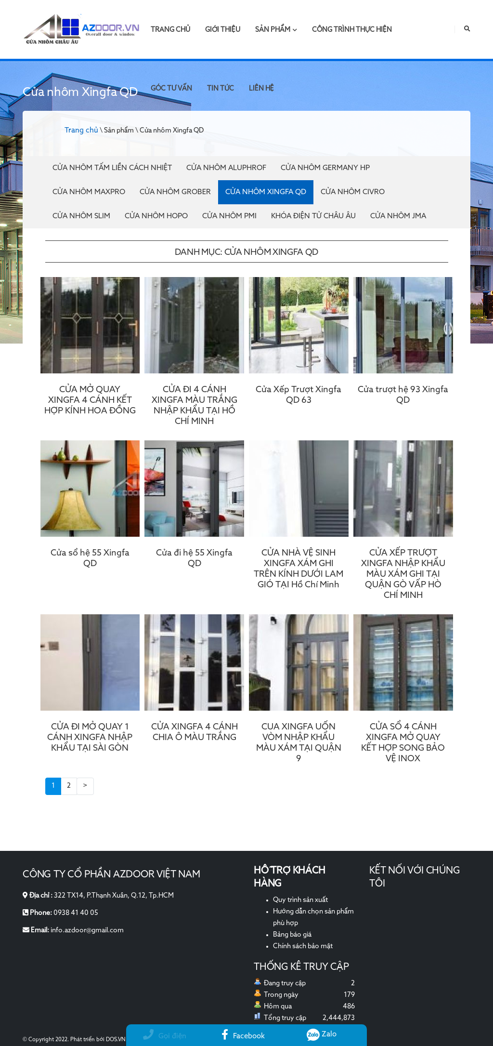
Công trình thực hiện (352, 29)
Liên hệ (261, 88)
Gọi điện (164, 1036)
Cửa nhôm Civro (353, 192)
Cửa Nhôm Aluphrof (226, 168)
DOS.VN (116, 1040)
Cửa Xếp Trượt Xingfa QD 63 (298, 395)
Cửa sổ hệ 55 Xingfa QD (90, 558)
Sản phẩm (276, 29)
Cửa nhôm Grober (175, 192)
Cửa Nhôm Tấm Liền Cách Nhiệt (112, 168)
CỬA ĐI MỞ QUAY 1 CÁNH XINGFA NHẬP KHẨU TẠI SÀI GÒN (89, 738)
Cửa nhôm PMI (229, 216)
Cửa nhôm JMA (398, 216)
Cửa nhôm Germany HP (325, 168)
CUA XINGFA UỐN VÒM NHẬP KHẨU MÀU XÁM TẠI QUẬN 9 (298, 743)
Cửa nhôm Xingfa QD (265, 192)
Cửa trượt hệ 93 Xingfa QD (403, 395)
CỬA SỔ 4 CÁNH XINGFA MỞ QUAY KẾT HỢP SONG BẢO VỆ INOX (403, 743)
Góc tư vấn (171, 88)
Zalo (322, 1034)
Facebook (243, 1036)
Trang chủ (170, 29)
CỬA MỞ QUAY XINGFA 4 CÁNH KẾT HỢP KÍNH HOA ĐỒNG (90, 400)
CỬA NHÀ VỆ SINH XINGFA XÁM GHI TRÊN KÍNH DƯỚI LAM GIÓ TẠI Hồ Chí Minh (298, 569)
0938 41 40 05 (75, 913)
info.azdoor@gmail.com (87, 930)
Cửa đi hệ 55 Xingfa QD (194, 558)
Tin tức (220, 88)
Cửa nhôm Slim (81, 216)
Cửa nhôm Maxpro (88, 192)
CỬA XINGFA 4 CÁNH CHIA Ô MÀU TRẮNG (194, 732)
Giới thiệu (222, 29)
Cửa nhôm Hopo (156, 216)
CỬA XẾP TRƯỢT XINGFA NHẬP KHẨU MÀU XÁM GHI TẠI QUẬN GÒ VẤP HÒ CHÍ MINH (403, 574)
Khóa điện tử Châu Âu (313, 216)
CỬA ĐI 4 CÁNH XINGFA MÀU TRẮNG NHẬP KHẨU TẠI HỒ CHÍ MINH (194, 405)
